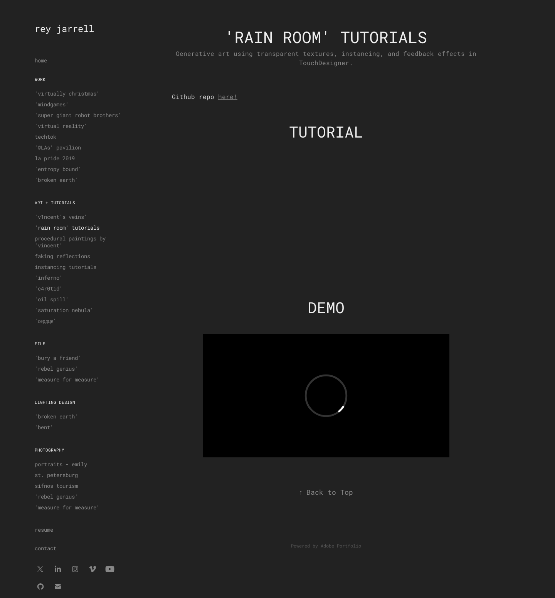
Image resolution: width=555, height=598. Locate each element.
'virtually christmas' (67, 93)
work (40, 79)
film (40, 343)
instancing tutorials (65, 266)
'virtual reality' (61, 125)
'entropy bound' (58, 169)
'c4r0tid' (48, 288)
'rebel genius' (56, 368)
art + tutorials (55, 202)
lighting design (55, 402)
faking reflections (62, 256)
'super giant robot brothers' (78, 115)
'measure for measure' (67, 379)
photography (49, 450)
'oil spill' (52, 299)
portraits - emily (61, 464)
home (41, 60)
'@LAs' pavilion (58, 147)
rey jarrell (64, 28)
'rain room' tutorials (67, 227)
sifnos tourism (56, 485)
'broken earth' (56, 179)
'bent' (44, 427)
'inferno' (48, 277)
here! (227, 96)
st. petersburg (56, 475)
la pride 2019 (55, 158)
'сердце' (45, 320)
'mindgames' (52, 104)
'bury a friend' (58, 357)
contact (45, 548)
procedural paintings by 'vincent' (70, 242)
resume (44, 529)
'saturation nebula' (64, 310)
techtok (45, 136)
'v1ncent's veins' (61, 216)
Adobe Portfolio (341, 546)
